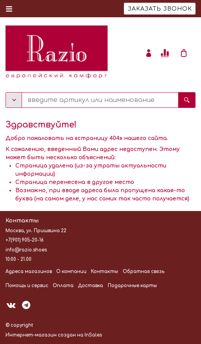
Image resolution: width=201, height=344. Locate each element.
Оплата (63, 285)
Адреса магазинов (29, 271)
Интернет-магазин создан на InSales (54, 335)
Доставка (90, 285)
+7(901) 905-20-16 (25, 240)
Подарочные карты (132, 285)
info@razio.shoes (26, 250)
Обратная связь (143, 271)
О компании (71, 271)
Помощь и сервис (27, 285)
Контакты (104, 271)
